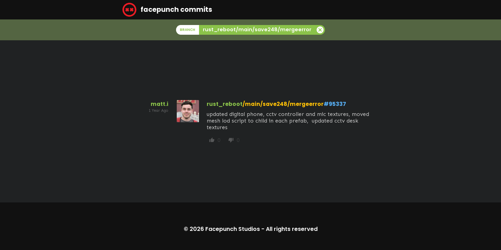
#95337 (335, 104)
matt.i (159, 104)
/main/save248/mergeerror (283, 104)
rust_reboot (224, 104)
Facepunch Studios (232, 229)
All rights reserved (292, 229)
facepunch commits (167, 10)
